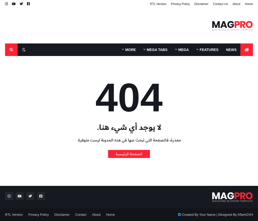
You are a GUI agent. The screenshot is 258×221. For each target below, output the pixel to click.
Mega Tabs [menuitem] (157, 50)
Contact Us (220, 4)
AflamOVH (245, 214)
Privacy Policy (180, 4)
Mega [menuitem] (183, 50)
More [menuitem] (130, 50)
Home (249, 4)
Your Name (207, 214)
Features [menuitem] (209, 50)
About (236, 4)
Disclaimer (201, 4)
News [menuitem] (231, 50)
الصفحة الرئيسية (129, 154)
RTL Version (158, 4)
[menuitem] (246, 49)
